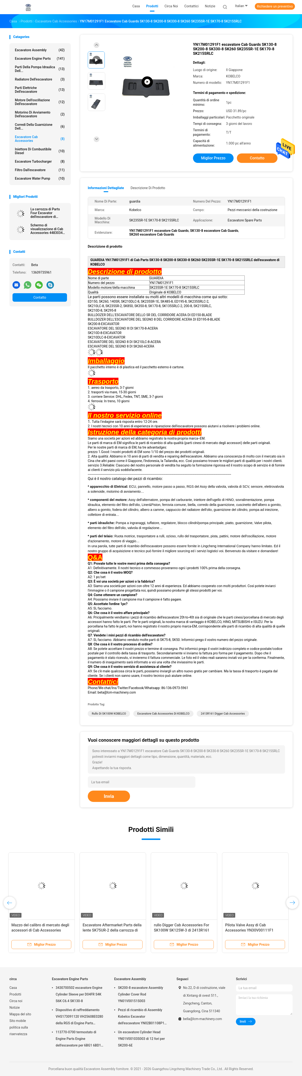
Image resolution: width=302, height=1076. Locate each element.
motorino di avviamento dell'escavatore (40, 114)
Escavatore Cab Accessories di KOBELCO (163, 713)
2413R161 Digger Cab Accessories (223, 713)
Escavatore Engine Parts (40, 58)
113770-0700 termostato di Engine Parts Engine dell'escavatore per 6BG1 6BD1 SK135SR (78, 1039)
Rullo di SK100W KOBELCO (109, 713)
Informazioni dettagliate (106, 188)
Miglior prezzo (213, 158)
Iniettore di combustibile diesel (40, 151)
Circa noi (15, 1001)
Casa (13, 988)
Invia (109, 796)
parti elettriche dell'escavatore (40, 89)
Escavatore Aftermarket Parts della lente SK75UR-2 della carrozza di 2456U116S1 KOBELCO (113, 930)
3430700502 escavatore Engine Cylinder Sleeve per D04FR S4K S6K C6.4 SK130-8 (79, 994)
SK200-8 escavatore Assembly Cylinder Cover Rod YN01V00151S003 (140, 994)
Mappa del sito (20, 1014)
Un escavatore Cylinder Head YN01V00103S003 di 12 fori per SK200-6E (141, 1038)
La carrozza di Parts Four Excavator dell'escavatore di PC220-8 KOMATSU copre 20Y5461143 (45, 213)
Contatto (39, 297)
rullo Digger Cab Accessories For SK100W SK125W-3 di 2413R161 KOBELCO (182, 930)
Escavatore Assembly (40, 50)
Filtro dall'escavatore (40, 170)
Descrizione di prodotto (147, 188)
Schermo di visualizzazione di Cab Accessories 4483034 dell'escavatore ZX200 (46, 229)
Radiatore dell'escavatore (40, 79)
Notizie (14, 1007)
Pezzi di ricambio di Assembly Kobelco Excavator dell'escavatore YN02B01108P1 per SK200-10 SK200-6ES (141, 1017)
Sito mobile (17, 1021)
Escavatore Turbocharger (40, 161)
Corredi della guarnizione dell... (40, 126)
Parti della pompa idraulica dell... (40, 69)
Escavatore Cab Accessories (40, 139)
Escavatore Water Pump (40, 178)
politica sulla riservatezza (18, 1030)
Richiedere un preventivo (275, 6)
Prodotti (15, 994)
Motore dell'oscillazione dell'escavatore (40, 102)
